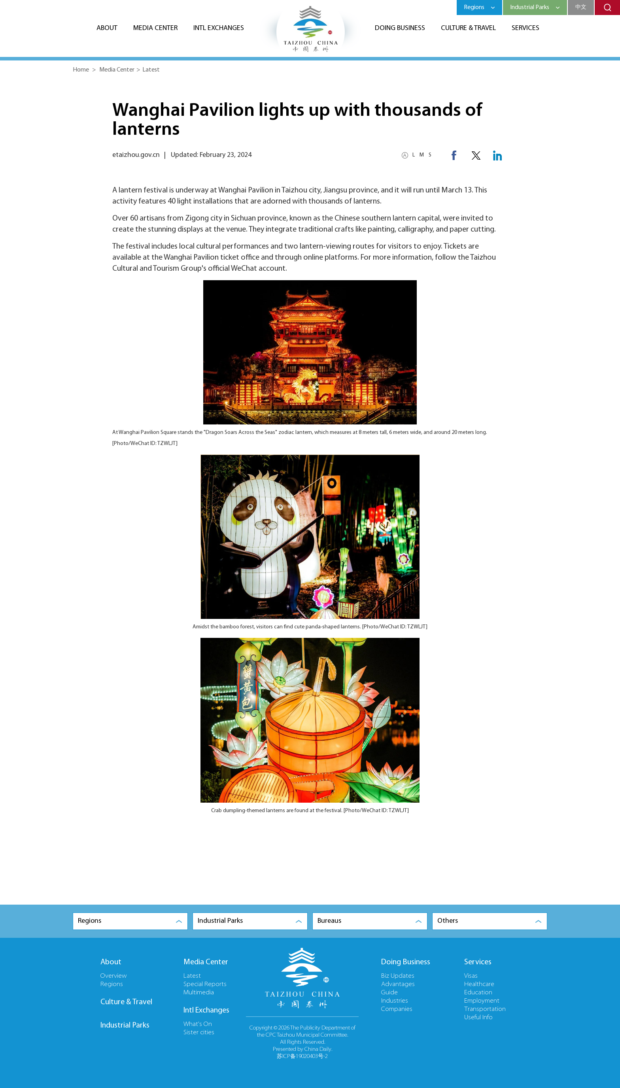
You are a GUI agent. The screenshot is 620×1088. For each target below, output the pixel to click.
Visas (471, 976)
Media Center (155, 28)
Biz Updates (397, 976)
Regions (111, 984)
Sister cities (198, 1033)
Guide (389, 993)
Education (478, 993)
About (106, 28)
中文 (580, 7)
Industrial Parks (124, 1026)
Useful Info (478, 1017)
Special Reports (205, 984)
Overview (113, 976)
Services (525, 28)
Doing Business (400, 28)
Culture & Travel (468, 28)
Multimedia (198, 993)
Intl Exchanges (218, 28)
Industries (394, 1001)
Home (81, 70)
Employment (481, 1001)
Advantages (398, 984)
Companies (396, 1009)
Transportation (485, 1009)
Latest (151, 70)
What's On (197, 1024)
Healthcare (479, 984)
